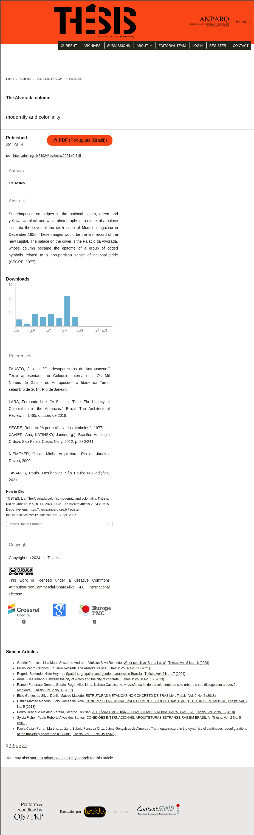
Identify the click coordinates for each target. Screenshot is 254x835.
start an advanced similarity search (59, 758)
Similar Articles (22, 651)
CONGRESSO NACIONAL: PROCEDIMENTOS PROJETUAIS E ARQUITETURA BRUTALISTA (156, 701)
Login (198, 46)
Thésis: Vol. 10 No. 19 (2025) (94, 734)
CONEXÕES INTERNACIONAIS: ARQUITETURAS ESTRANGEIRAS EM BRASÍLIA (148, 718)
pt (250, 22)
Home (10, 78)
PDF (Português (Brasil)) (82, 140)
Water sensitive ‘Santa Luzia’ (145, 663)
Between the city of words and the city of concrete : (84, 679)
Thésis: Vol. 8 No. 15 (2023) (143, 679)
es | (245, 22)
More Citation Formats (26, 524)
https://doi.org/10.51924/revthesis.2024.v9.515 (47, 156)
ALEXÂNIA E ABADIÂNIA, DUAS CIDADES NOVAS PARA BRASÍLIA (143, 712)
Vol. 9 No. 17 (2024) (50, 78)
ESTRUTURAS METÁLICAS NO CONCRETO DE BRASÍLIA (130, 696)
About (143, 46)
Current (69, 46)
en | (239, 22)
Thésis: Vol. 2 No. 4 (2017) (53, 690)
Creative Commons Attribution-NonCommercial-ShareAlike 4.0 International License (59, 587)
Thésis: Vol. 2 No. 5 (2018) (196, 696)
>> (24, 745)
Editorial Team (172, 46)
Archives (92, 46)
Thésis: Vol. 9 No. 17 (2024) (165, 674)
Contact (241, 46)
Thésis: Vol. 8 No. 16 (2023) (188, 663)
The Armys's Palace (93, 668)
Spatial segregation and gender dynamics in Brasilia (104, 674)
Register (217, 46)
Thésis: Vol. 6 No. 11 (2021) (129, 668)
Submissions (118, 46)
